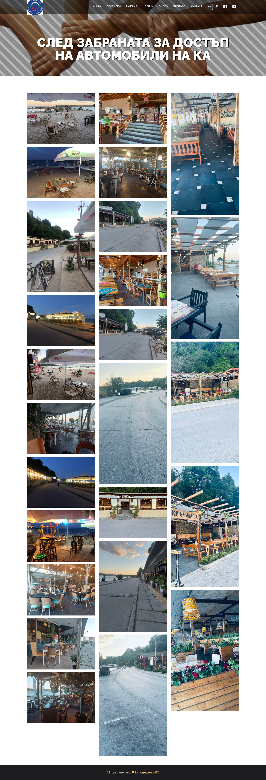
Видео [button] (163, 6)
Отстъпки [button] (113, 6)
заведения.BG (149, 772)
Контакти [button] (197, 6)
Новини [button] (148, 6)
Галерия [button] (131, 6)
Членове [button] (179, 6)
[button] (225, 7)
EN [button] (209, 6)
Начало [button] (96, 6)
